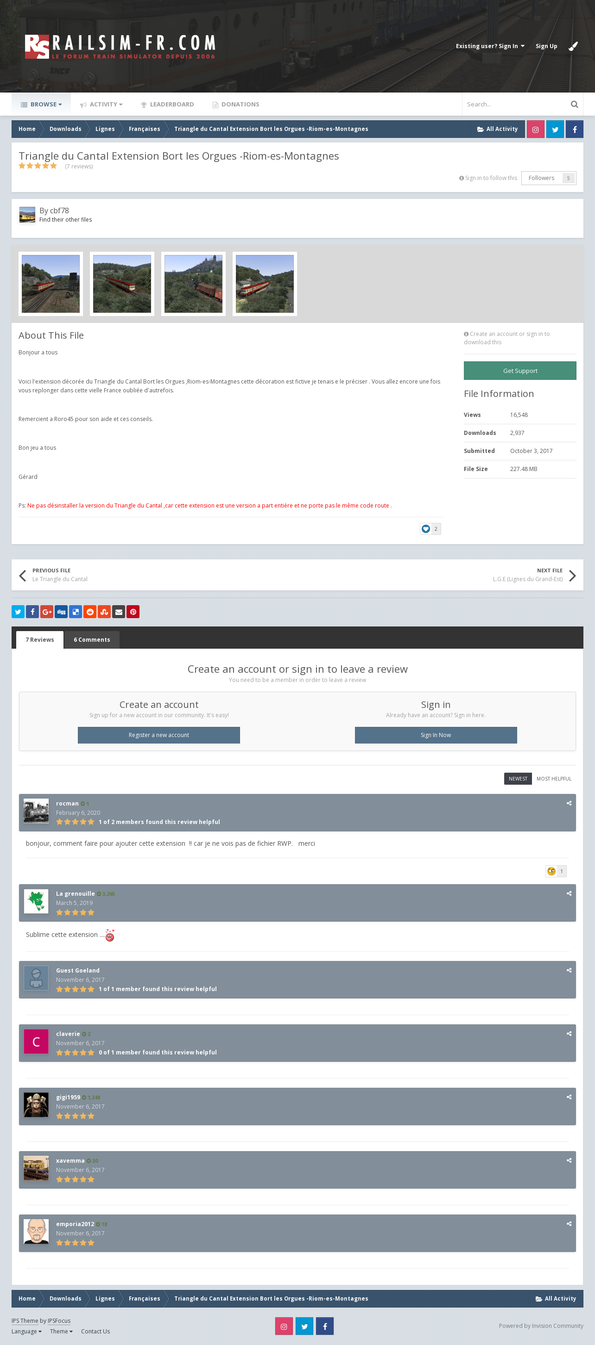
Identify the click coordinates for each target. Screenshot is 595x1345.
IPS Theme (25, 1321)
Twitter (555, 129)
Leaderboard (171, 104)
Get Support (520, 370)
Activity (105, 104)
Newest (518, 778)
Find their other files (65, 219)
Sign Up (546, 46)
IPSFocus (59, 1321)
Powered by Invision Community (541, 1326)
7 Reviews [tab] (39, 640)
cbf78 (59, 210)
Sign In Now (436, 735)
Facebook (574, 129)
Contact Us (95, 1331)
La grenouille (75, 894)
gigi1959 (68, 1097)
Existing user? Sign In (490, 46)
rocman (67, 803)
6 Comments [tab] (92, 640)
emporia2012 (75, 1224)
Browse (45, 104)
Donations (240, 104)
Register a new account (159, 735)
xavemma (70, 1161)
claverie (68, 1034)
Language (27, 1331)
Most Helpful (554, 778)
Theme (61, 1331)
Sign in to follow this (491, 178)
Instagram (535, 129)
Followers (541, 178)
